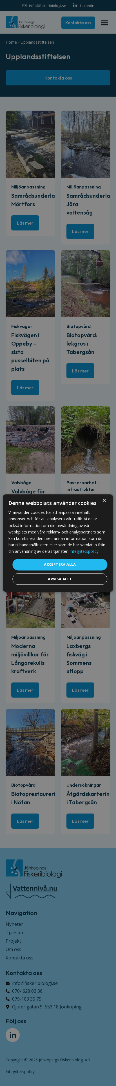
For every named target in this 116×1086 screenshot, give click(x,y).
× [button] (104, 501)
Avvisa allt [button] (60, 578)
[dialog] (58, 543)
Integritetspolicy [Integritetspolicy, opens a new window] (84, 551)
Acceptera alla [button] (60, 564)
